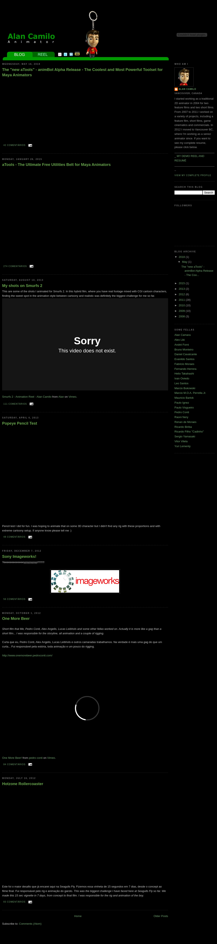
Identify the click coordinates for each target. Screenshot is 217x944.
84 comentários (14, 764)
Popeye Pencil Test (19, 423)
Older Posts (161, 916)
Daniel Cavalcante (185, 354)
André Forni (181, 344)
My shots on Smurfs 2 (22, 286)
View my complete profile (192, 175)
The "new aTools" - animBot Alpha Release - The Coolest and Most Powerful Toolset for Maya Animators (82, 72)
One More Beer (16, 618)
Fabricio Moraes (184, 364)
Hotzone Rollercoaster (22, 784)
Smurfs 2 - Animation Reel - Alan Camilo (26, 396)
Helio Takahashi (184, 373)
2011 (182, 299)
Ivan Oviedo (181, 378)
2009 (182, 310)
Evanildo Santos (184, 359)
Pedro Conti (181, 412)
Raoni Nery (181, 417)
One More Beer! (12, 757)
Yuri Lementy (182, 446)
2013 (182, 288)
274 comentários (15, 266)
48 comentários (14, 537)
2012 (182, 294)
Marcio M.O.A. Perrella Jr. (190, 392)
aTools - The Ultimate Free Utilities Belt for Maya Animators (56, 165)
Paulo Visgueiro (184, 407)
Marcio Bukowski (184, 388)
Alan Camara (182, 334)
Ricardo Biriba (183, 426)
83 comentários (14, 902)
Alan (61, 396)
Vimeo (72, 396)
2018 (182, 257)
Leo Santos (181, 383)
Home (78, 916)
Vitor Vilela (181, 441)
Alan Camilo (187, 89)
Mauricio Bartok (184, 397)
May (185, 261)
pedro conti (36, 757)
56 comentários (14, 599)
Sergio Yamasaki (184, 436)
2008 (182, 316)
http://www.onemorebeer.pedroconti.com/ (27, 655)
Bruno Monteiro (183, 349)
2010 (182, 305)
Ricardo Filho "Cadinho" (189, 431)
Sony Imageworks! (19, 556)
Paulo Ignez (181, 402)
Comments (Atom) (30, 923)
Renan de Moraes (185, 422)
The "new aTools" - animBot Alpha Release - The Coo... (197, 271)
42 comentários (14, 145)
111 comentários (15, 404)
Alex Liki (179, 339)
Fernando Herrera (185, 368)
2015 (182, 283)
